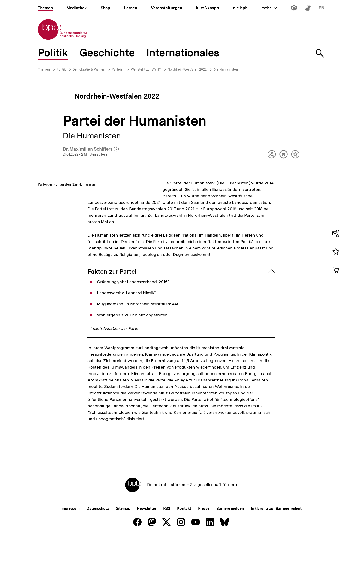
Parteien (118, 69)
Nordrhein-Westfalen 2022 (187, 69)
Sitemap (123, 534)
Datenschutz (98, 534)
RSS (166, 534)
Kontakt (184, 534)
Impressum (70, 534)
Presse (203, 534)
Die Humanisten (225, 69)
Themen (44, 69)
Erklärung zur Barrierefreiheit (276, 534)
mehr (269, 8)
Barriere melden (230, 534)
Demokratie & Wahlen (88, 69)
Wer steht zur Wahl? (146, 69)
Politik (61, 69)
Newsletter (146, 534)
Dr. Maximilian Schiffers (91, 149)
